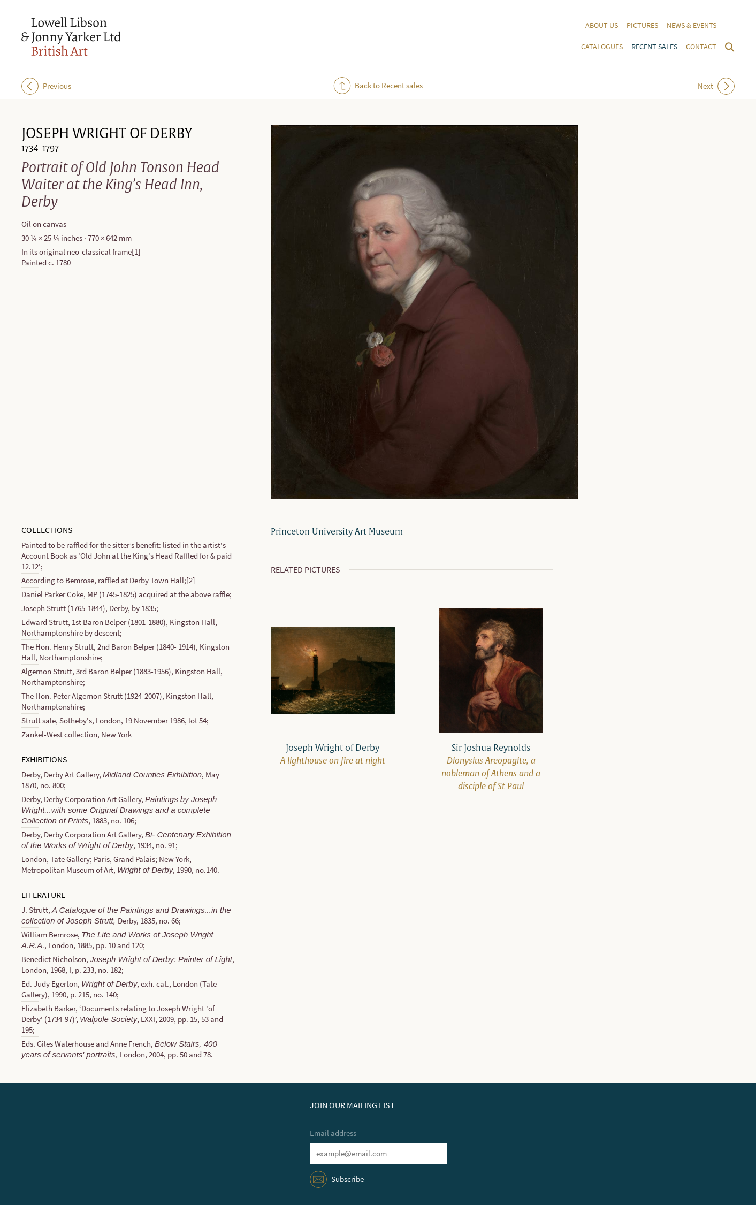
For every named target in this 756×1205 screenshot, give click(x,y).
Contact (701, 47)
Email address (333, 1133)
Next (716, 86)
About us (601, 25)
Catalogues (602, 47)
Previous (46, 86)
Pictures (642, 25)
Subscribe (347, 1179)
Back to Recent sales (378, 85)
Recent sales (654, 47)
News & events (691, 25)
